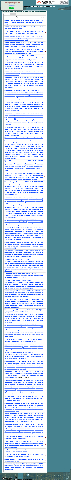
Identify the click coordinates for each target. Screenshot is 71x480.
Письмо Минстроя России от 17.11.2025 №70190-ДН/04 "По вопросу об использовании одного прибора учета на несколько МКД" (24, 22)
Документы (6, 13)
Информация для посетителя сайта (22, 476)
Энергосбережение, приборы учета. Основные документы (26, 11)
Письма (13, 13)
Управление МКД (6, 11)
